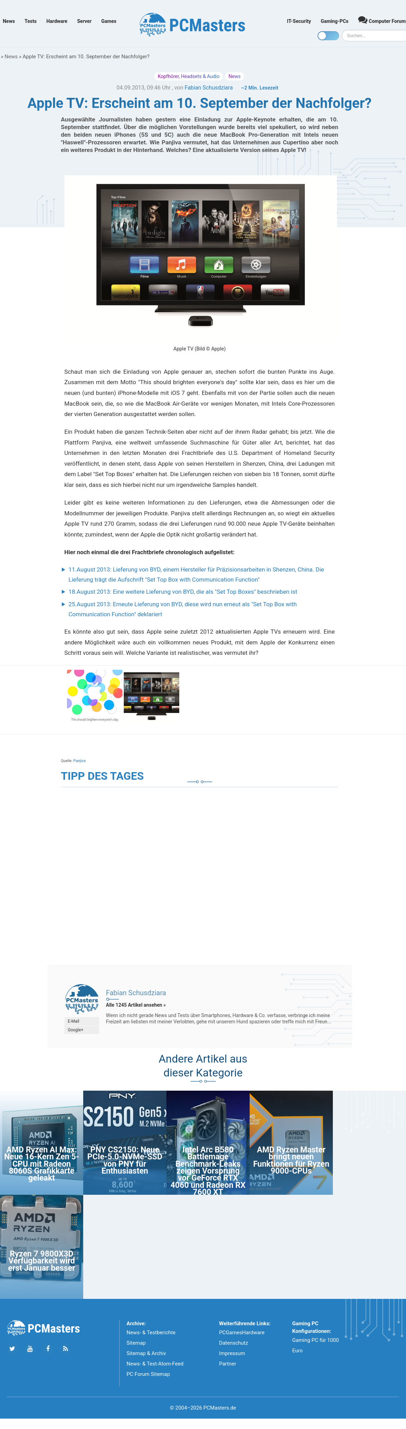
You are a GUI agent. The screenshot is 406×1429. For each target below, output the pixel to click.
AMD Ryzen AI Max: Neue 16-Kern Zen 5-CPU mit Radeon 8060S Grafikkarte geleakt (41, 1164)
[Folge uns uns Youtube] (30, 1349)
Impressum (232, 1353)
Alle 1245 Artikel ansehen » (136, 1005)
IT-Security (299, 21)
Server (84, 21)
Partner (227, 1364)
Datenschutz (233, 1343)
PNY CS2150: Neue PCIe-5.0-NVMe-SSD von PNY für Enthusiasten (124, 1160)
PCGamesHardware (242, 1332)
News (9, 21)
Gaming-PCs (334, 21)
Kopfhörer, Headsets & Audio (188, 76)
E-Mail (73, 1021)
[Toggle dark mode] (328, 35)
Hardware (57, 21)
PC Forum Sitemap (148, 1374)
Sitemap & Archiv (146, 1353)
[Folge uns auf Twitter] (12, 1349)
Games (108, 21)
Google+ (76, 1030)
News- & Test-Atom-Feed (155, 1364)
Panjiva (80, 761)
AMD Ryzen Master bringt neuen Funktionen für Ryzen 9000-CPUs (291, 1160)
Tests (31, 21)
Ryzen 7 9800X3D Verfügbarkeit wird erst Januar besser (41, 1261)
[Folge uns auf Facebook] (47, 1349)
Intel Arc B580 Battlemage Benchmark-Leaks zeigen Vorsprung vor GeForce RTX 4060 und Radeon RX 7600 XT (208, 1171)
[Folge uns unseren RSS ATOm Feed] (65, 1349)
